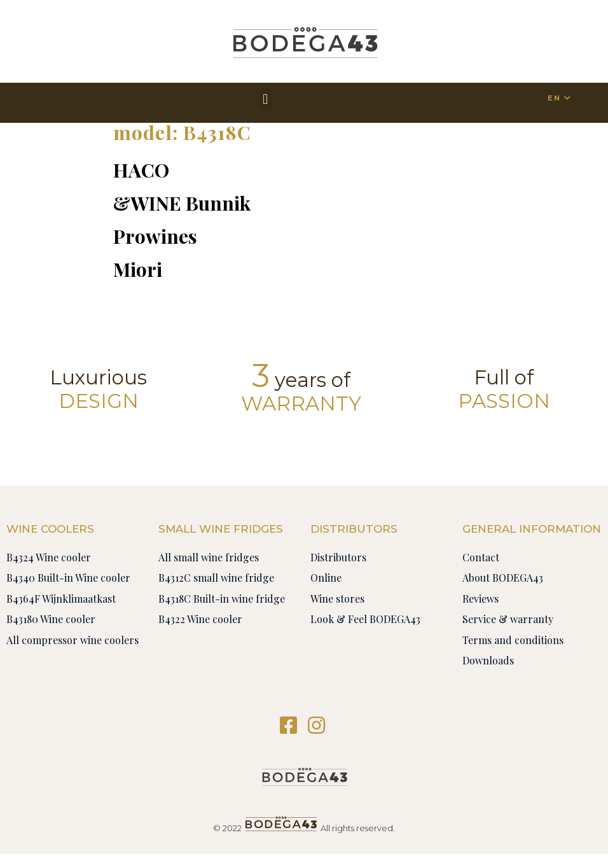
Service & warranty (507, 619)
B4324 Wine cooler (48, 557)
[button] (265, 99)
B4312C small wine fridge (216, 577)
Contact (480, 557)
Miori (137, 269)
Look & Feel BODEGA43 (365, 619)
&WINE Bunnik (182, 203)
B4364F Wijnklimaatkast (61, 598)
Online (326, 577)
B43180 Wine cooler (50, 619)
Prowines (155, 236)
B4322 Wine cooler (200, 619)
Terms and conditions (512, 640)
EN (554, 98)
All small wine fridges (208, 557)
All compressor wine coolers (72, 640)
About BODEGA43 (502, 577)
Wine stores (337, 598)
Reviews (480, 598)
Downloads (488, 660)
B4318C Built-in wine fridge (221, 598)
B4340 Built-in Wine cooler (68, 577)
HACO (141, 170)
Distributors (338, 557)
